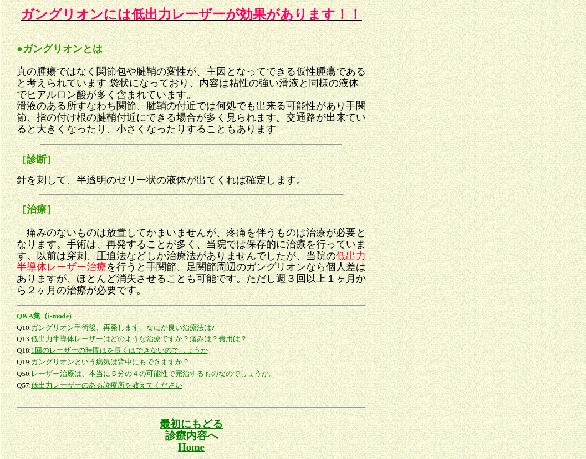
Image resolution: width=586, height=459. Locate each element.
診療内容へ (191, 435)
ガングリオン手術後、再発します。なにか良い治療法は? (123, 327)
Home (191, 447)
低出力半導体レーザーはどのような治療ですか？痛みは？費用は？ (139, 338)
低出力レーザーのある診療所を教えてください (106, 385)
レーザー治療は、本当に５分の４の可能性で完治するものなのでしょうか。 (153, 373)
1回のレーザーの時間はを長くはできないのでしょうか (119, 350)
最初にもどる (191, 424)
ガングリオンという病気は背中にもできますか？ (110, 362)
